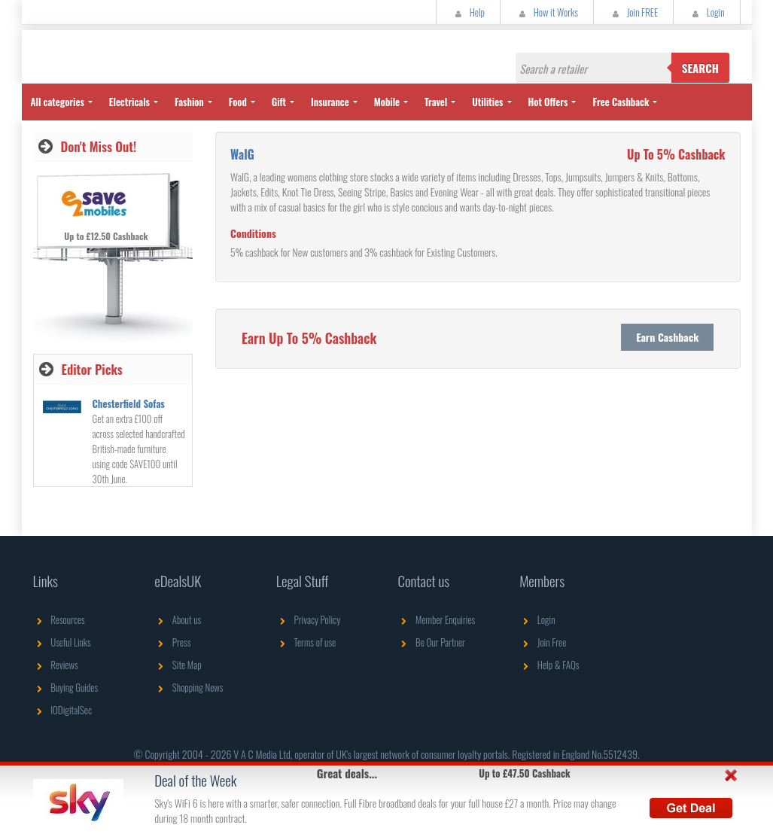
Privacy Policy (308, 619)
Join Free (542, 642)
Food (238, 101)
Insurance (330, 101)
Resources (59, 619)
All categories (57, 101)
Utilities (487, 101)
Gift (279, 101)
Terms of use (306, 642)
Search (700, 67)
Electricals (129, 101)
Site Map (178, 664)
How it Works (547, 12)
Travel (436, 101)
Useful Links (62, 642)
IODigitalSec (63, 709)
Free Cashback (620, 101)
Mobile (387, 101)
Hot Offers (548, 101)
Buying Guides (66, 687)
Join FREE (633, 12)
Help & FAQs (549, 664)
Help (468, 12)
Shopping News (188, 687)
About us (177, 619)
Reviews (55, 664)
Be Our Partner (430, 642)
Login (706, 12)
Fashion (189, 101)
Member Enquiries (436, 619)
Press (172, 642)
